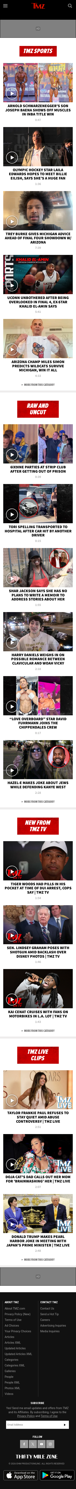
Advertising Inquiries (53, 1325)
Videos (9, 1393)
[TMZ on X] (33, 1444)
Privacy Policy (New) (17, 1314)
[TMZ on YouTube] (41, 1444)
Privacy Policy (26, 1416)
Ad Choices (12, 1325)
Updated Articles (15, 1348)
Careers (45, 1320)
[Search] (70, 5)
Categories (11, 1359)
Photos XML (12, 1388)
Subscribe (65, 1425)
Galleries (10, 1371)
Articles (9, 1337)
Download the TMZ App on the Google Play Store (57, 1475)
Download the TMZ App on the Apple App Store (20, 1475)
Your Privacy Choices (18, 1331)
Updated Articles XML (18, 1354)
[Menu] (5, 5)
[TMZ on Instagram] (50, 1444)
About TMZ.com (15, 1308)
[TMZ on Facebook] (24, 1444)
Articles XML (13, 1342)
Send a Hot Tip (49, 1314)
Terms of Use (13, 1320)
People (9, 1376)
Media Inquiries (50, 1331)
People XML (12, 1382)
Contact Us (47, 1308)
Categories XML (15, 1365)
